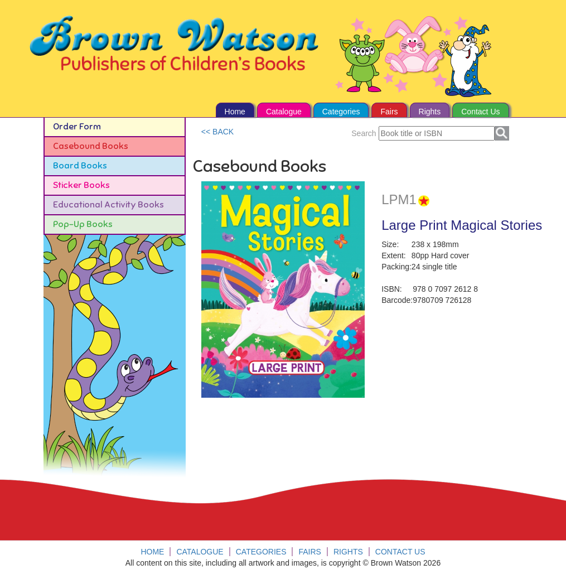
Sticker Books (81, 185)
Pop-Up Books (83, 224)
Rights (430, 111)
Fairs (389, 111)
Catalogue (284, 111)
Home (235, 111)
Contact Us (480, 111)
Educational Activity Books (108, 204)
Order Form (77, 126)
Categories (341, 111)
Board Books (80, 165)
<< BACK (217, 131)
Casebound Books (90, 146)
